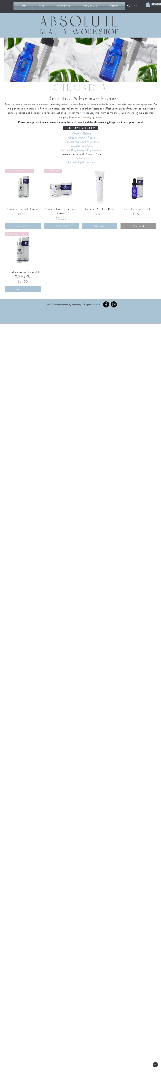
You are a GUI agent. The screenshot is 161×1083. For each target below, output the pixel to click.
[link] (147, 4)
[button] (41, 6)
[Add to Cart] (23, 226)
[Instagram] (114, 304)
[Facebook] (106, 304)
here (82, 113)
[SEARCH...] (136, 6)
